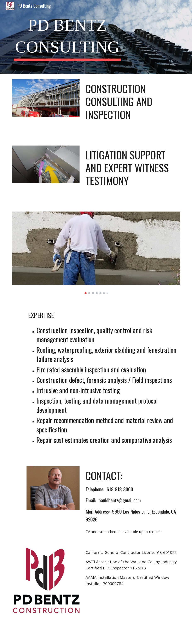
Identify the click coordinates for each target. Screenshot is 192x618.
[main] (67, 37)
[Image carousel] (96, 253)
